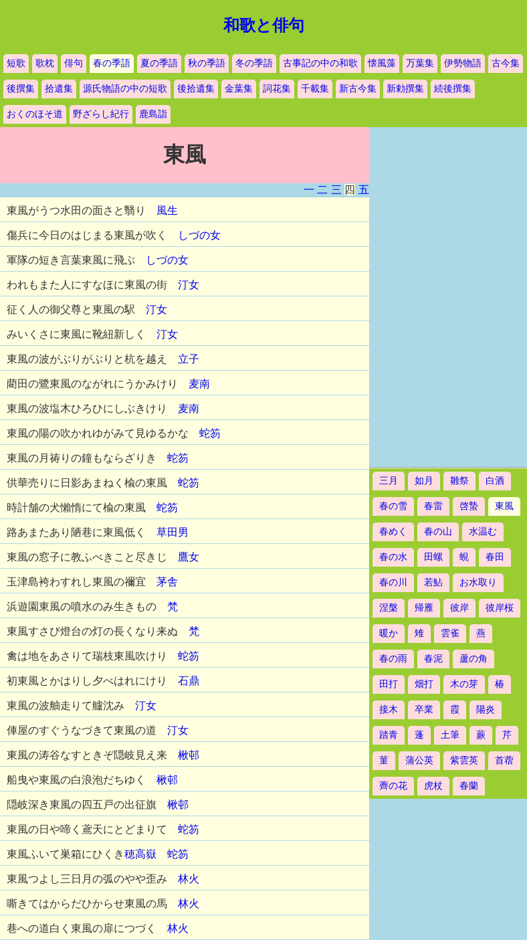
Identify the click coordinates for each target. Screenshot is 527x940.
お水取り (478, 582)
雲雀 (450, 633)
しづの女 (199, 235)
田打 (388, 684)
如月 (424, 481)
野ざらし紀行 (101, 114)
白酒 (495, 481)
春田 (495, 557)
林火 (188, 878)
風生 (167, 210)
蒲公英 (419, 760)
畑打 (424, 684)
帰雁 (424, 608)
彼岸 (459, 608)
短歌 (16, 63)
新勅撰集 (405, 89)
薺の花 (393, 786)
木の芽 (464, 684)
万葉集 (420, 63)
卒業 (424, 709)
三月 (388, 481)
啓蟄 (468, 506)
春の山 (438, 532)
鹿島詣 (153, 114)
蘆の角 (473, 659)
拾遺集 (59, 89)
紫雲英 (464, 760)
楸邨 (188, 755)
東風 (504, 506)
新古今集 (358, 89)
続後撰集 (452, 89)
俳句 (73, 63)
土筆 (450, 735)
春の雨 (393, 659)
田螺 (433, 557)
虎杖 (433, 786)
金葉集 (239, 89)
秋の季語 (206, 63)
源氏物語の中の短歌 (125, 89)
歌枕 (44, 63)
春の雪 (393, 506)
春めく (393, 532)
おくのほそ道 (35, 114)
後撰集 (21, 89)
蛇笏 (210, 433)
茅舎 (167, 581)
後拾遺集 (196, 89)
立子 (188, 359)
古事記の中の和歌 (320, 63)
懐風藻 (382, 63)
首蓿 (504, 760)
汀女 (188, 284)
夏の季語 (159, 63)
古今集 (506, 63)
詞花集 (277, 89)
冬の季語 (254, 63)
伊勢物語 (463, 63)
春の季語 (111, 63)
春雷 (433, 506)
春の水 (393, 557)
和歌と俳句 (263, 25)
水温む (483, 532)
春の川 (393, 582)
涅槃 (388, 608)
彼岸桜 (500, 608)
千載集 (315, 89)
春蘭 (468, 786)
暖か (388, 633)
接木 (388, 709)
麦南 (199, 383)
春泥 (433, 659)
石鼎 (188, 680)
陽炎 (485, 709)
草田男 (172, 532)
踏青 (388, 735)
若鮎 (433, 582)
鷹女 (188, 557)
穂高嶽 (140, 854)
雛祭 (459, 481)
